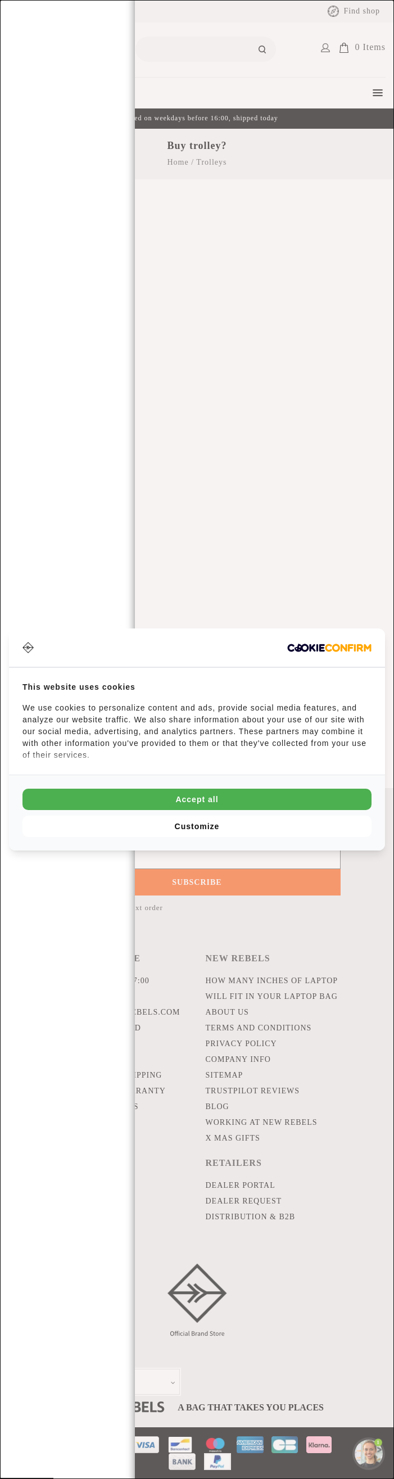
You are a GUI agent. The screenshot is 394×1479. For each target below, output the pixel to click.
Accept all (196, 799)
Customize (197, 826)
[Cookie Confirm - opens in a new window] (329, 648)
